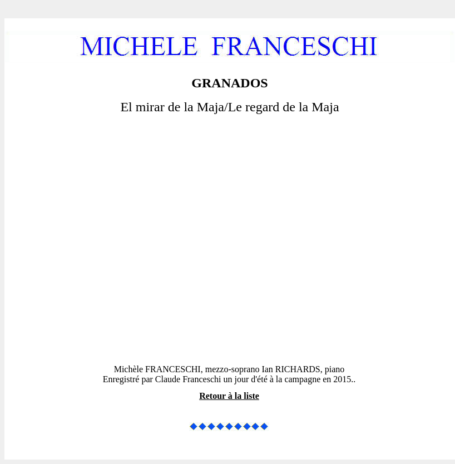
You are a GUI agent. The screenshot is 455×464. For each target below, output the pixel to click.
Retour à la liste (229, 396)
